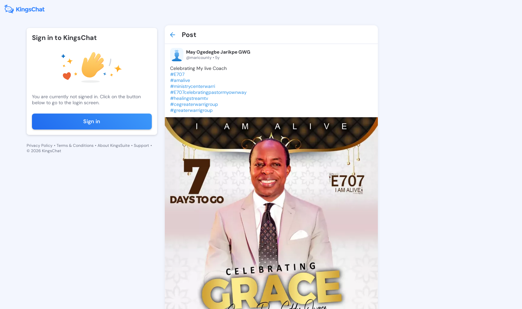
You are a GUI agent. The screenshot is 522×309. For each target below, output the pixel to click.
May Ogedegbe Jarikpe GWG (218, 52)
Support (141, 145)
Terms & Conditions (75, 145)
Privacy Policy (40, 145)
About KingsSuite (114, 145)
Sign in (91, 121)
